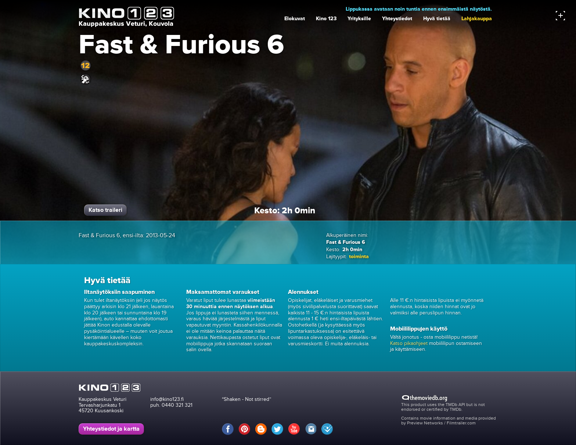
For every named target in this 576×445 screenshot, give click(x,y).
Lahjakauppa (476, 18)
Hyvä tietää (436, 18)
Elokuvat (294, 18)
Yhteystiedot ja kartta (111, 428)
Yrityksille (359, 18)
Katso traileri (105, 210)
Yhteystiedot (397, 18)
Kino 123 (326, 18)
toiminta (359, 256)
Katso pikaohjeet (409, 343)
